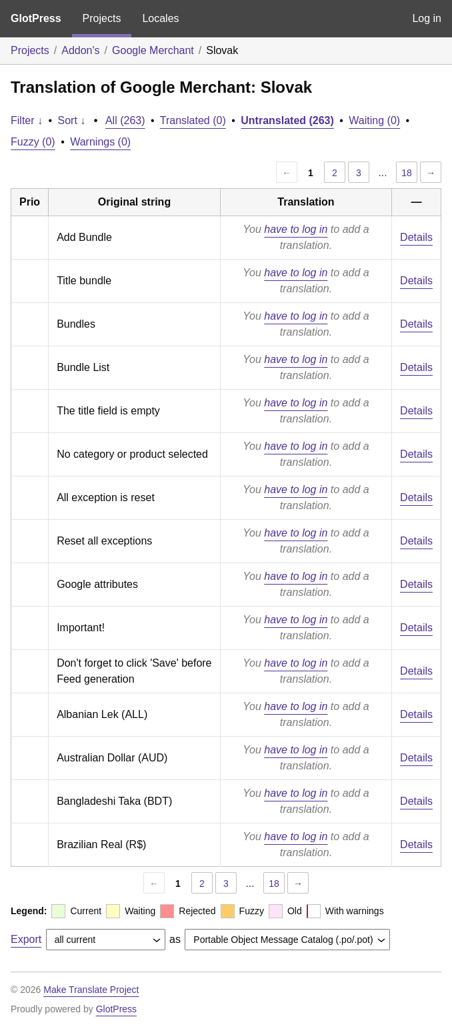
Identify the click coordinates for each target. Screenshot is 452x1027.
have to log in (295, 229)
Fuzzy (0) (33, 141)
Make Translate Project (91, 989)
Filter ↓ (27, 120)
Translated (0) (193, 120)
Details (416, 237)
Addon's (80, 50)
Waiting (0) (374, 120)
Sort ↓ (72, 120)
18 (406, 172)
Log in (426, 18)
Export (26, 939)
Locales (160, 18)
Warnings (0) (100, 141)
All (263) (125, 120)
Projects (102, 18)
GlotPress (36, 18)
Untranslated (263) (287, 120)
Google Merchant (153, 50)
